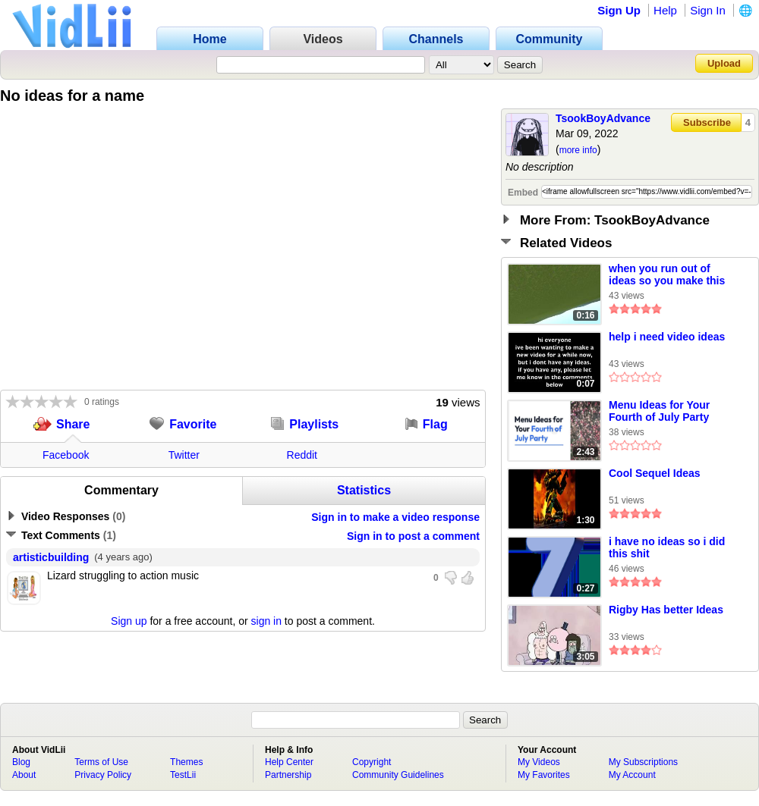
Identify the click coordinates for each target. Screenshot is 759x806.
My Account (632, 775)
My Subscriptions (643, 762)
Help (665, 10)
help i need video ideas (667, 337)
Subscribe (707, 122)
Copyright (371, 762)
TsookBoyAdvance (603, 118)
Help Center (289, 762)
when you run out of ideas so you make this (667, 274)
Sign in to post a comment (413, 536)
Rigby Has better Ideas (666, 610)
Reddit (302, 455)
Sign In (708, 10)
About (24, 775)
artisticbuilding (51, 557)
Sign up (128, 621)
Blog (21, 762)
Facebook (66, 455)
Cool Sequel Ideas (655, 473)
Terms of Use (101, 762)
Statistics (364, 490)
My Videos (539, 762)
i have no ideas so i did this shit (667, 547)
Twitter (184, 455)
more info (578, 150)
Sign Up (619, 10)
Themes (186, 762)
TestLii (183, 775)
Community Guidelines (398, 775)
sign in (266, 621)
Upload (724, 63)
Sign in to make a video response (395, 517)
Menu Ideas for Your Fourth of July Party (659, 411)
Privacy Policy (102, 775)
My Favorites (544, 775)
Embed (523, 192)
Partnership (288, 775)
